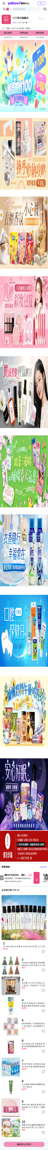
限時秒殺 (40, 33)
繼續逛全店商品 (24, 1144)
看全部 (43, 867)
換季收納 (24, 33)
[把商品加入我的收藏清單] (43, 951)
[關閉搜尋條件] (10, 9)
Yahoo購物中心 (18, 3)
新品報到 (8, 33)
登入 (42, 3)
